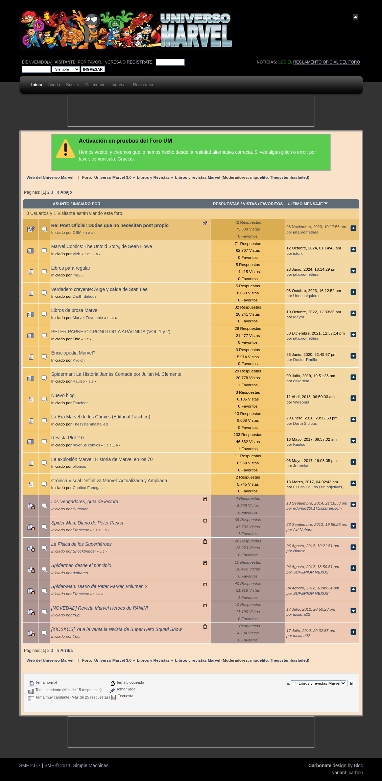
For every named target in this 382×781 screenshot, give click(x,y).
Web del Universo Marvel (50, 177)
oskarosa (301, 381)
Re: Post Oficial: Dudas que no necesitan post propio (110, 225)
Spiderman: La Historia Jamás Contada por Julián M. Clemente (116, 374)
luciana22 (301, 614)
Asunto (61, 203)
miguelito (259, 177)
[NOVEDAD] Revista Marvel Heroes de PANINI (99, 608)
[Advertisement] (191, 111)
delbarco (80, 572)
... (94, 254)
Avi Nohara (303, 529)
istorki (298, 253)
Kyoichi (79, 360)
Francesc (81, 530)
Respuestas (226, 203)
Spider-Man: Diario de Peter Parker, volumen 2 (99, 586)
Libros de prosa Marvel (74, 310)
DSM (77, 232)
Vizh (76, 253)
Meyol (298, 317)
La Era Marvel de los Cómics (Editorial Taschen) (100, 416)
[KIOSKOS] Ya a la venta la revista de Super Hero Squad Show (116, 629)
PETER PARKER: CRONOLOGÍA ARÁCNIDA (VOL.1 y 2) (110, 331)
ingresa (112, 62)
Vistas (250, 203)
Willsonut (301, 402)
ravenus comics (86, 445)
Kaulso (79, 381)
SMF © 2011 (57, 765)
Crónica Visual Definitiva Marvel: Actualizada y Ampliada (109, 480)
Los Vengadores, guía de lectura (84, 501)
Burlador (80, 509)
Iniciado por (86, 203)
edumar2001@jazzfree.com (317, 508)
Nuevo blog (63, 395)
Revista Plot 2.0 (67, 437)
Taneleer (80, 402)
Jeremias (301, 465)
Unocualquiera (305, 295)
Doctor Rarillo (305, 359)
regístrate (139, 62)
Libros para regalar (70, 268)
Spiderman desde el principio (81, 565)
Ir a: (287, 683)
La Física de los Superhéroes (81, 544)
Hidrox (299, 550)
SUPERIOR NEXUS (311, 572)
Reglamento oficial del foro (326, 62)
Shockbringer (84, 551)
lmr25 (77, 275)
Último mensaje (308, 203)
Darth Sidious (84, 296)
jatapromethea (305, 232)
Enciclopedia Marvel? (73, 353)
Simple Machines (91, 765)
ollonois (79, 466)
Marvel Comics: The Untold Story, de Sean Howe (101, 246)
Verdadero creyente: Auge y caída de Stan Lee (99, 289)
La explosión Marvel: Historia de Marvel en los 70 (101, 459)
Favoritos (271, 203)
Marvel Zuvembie (88, 317)
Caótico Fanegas (87, 487)
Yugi (76, 615)
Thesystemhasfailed (289, 177)
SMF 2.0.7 (30, 765)
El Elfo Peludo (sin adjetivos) (318, 487)
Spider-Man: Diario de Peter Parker (87, 523)
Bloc (358, 765)
